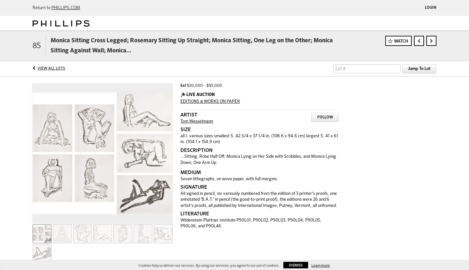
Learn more (320, 265)
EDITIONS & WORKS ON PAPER (210, 102)
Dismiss (296, 265)
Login (430, 8)
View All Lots (51, 69)
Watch (401, 41)
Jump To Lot (419, 69)
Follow (325, 117)
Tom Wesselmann (196, 121)
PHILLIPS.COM (65, 8)
